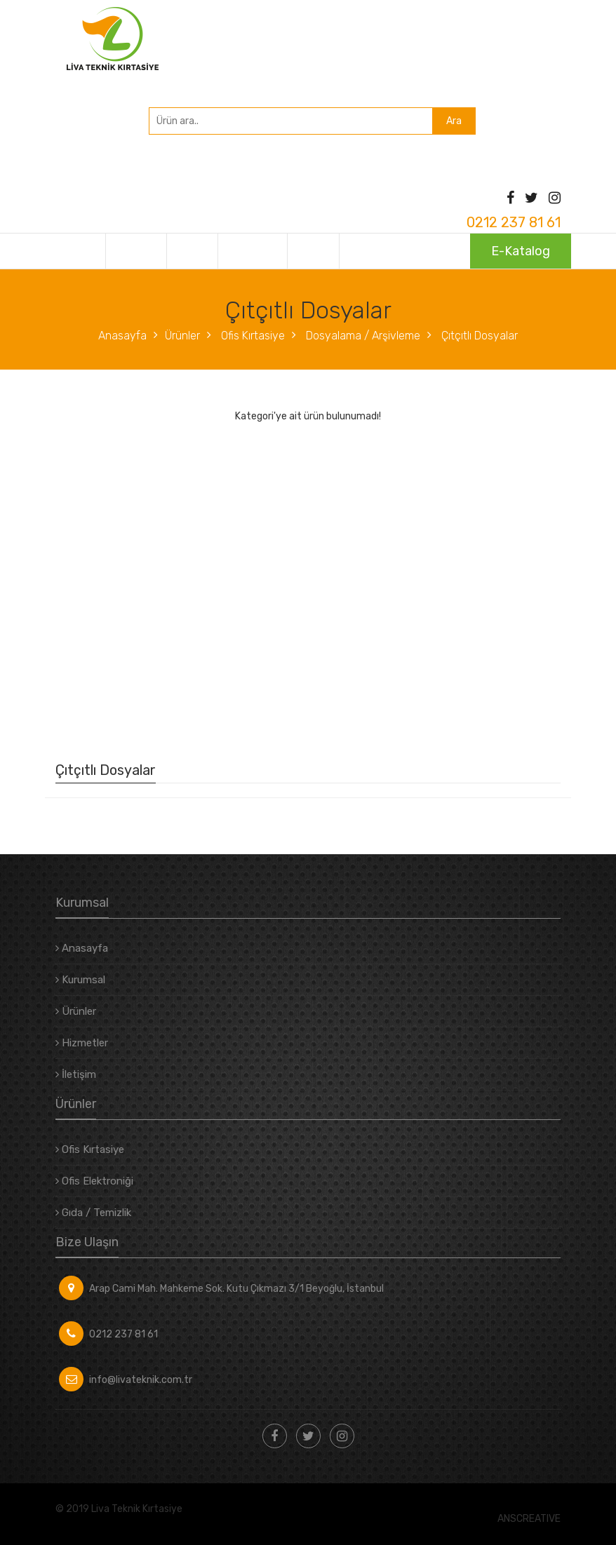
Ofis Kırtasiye (251, 335)
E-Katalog (520, 251)
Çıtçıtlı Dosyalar (478, 335)
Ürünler (190, 251)
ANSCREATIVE (529, 1519)
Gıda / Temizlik (93, 1212)
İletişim (311, 251)
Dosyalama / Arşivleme (361, 335)
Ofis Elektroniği (94, 1181)
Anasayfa (73, 251)
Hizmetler (248, 251)
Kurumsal (134, 251)
